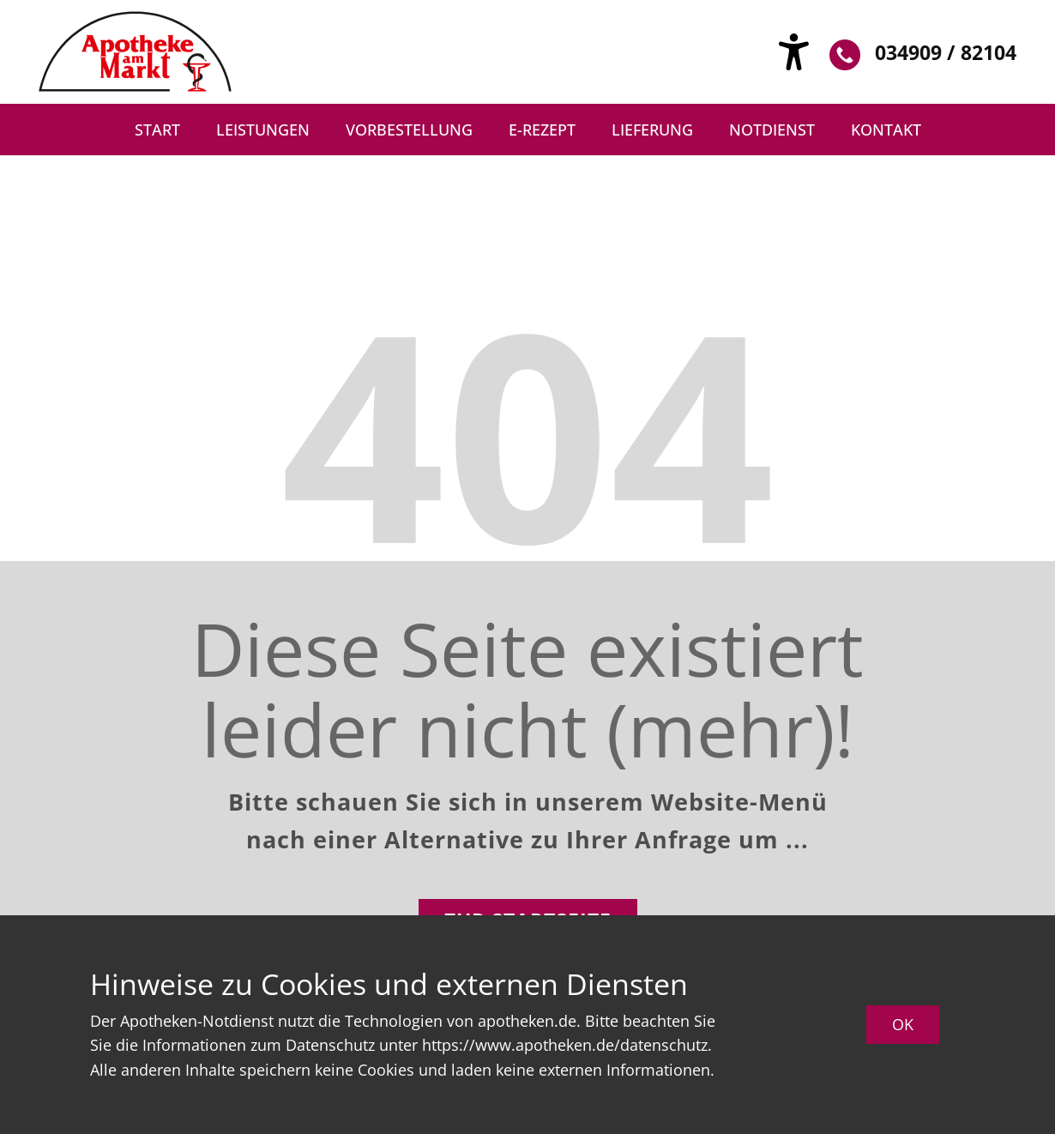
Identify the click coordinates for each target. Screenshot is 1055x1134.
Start (157, 129)
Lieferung (652, 129)
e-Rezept (542, 129)
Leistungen (263, 129)
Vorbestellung (409, 129)
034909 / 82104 (922, 54)
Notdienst (772, 129)
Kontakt (886, 129)
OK (902, 1024)
